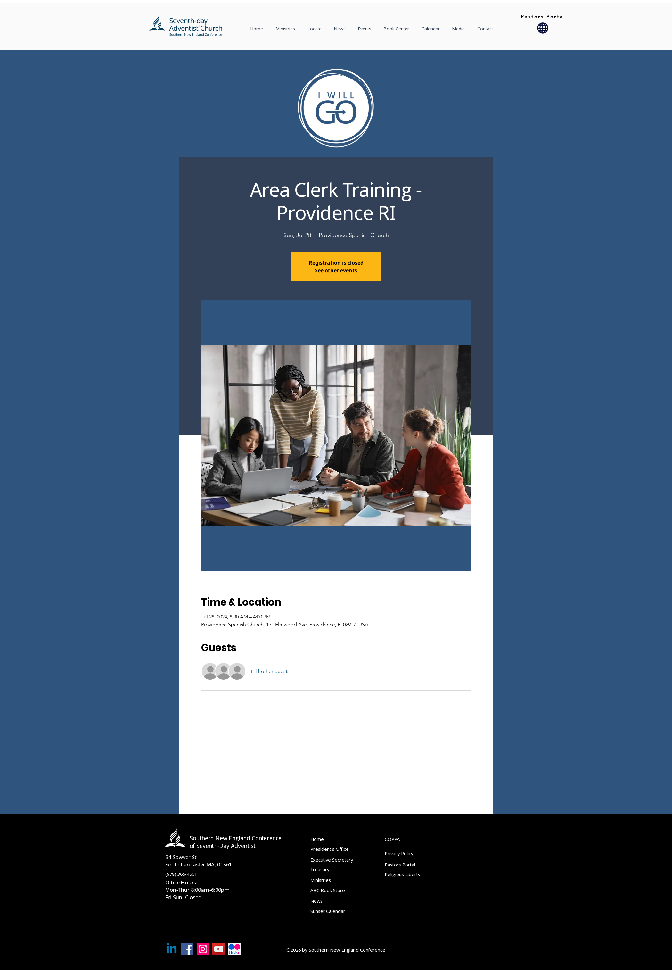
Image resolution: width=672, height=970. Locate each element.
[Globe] (543, 28)
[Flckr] (234, 949)
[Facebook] (187, 949)
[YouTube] (218, 949)
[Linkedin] (171, 949)
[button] (316, 29)
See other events (336, 270)
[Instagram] (203, 949)
